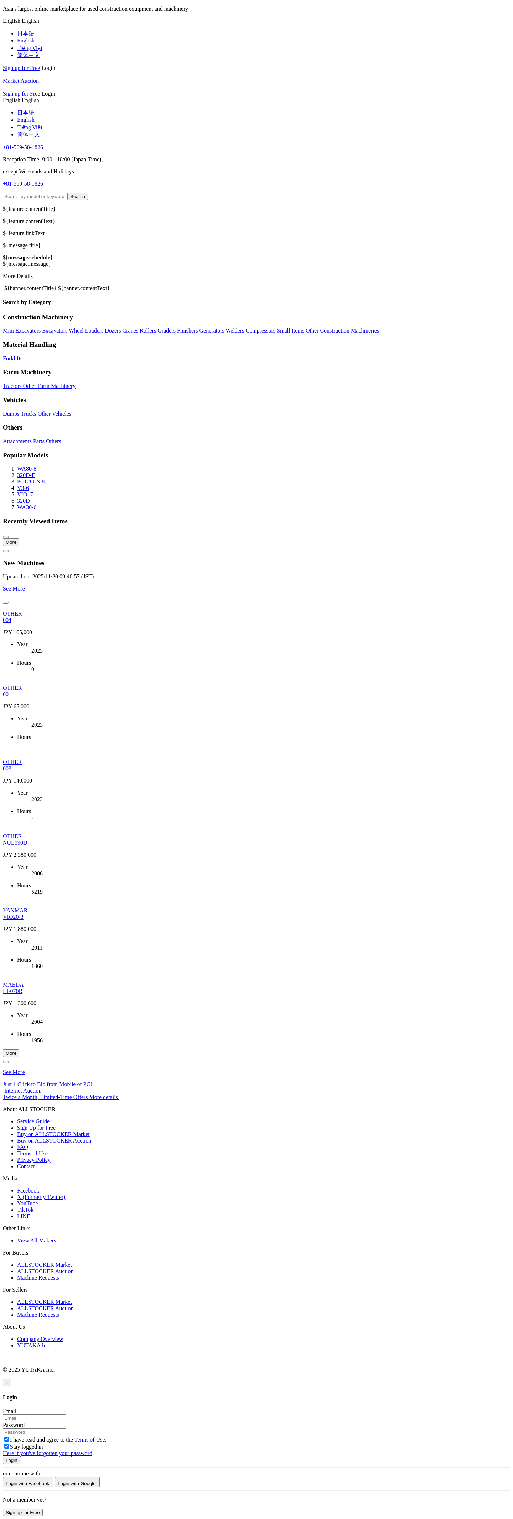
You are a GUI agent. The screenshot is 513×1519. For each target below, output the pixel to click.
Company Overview (40, 1339)
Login (48, 68)
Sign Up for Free (36, 1128)
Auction (29, 81)
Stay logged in (23, 1447)
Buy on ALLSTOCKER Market (53, 1134)
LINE (23, 1216)
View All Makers (36, 1240)
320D (23, 501)
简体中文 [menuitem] (28, 55)
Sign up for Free (21, 68)
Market (11, 81)
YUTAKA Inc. (34, 1345)
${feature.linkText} (25, 233)
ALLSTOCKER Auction (45, 1271)
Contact (26, 1166)
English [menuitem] (26, 40)
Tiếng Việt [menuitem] (29, 48)
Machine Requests (38, 1278)
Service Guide (33, 1121)
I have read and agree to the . (55, 1440)
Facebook (28, 1191)
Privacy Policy (34, 1160)
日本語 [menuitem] (25, 33)
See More (14, 589)
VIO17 (25, 494)
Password (14, 1425)
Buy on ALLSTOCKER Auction (54, 1141)
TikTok (25, 1210)
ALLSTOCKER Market (44, 1265)
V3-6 (23, 488)
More (11, 542)
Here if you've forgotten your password (47, 1453)
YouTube (27, 1203)
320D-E (26, 475)
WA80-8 (26, 469)
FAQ (22, 1147)
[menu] (12, 21)
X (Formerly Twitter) (41, 1197)
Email (9, 1411)
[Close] (7, 1382)
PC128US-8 (31, 482)
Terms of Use (32, 1153)
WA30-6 (26, 507)
